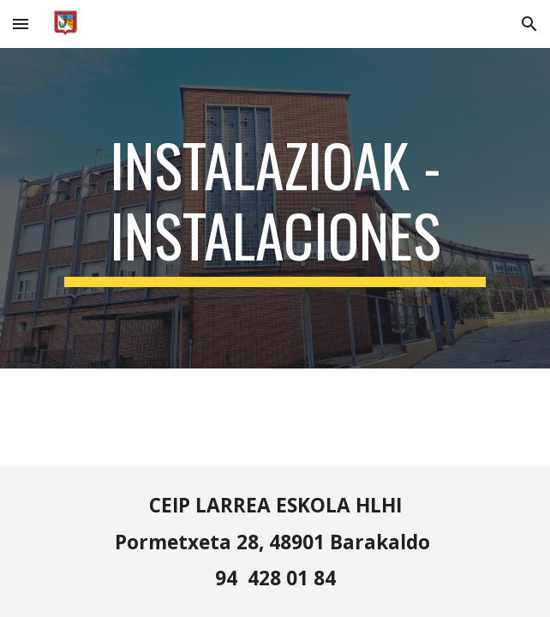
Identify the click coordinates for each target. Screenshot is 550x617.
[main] (274, 208)
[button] (20, 23)
